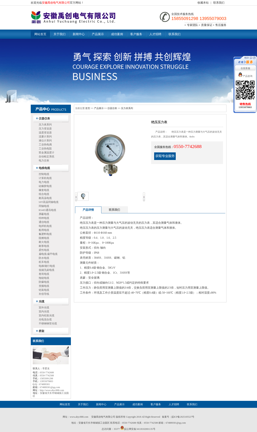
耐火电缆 (44, 241)
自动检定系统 (46, 156)
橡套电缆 (44, 190)
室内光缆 (44, 311)
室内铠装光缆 (46, 315)
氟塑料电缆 (45, 233)
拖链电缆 (44, 277)
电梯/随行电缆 (47, 265)
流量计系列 (45, 136)
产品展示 (98, 34)
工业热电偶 (45, 144)
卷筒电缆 (44, 273)
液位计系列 (45, 140)
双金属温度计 (46, 152)
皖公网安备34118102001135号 (139, 429)
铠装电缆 (44, 289)
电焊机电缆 (45, 225)
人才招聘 (155, 34)
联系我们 (218, 2)
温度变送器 (45, 132)
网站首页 (40, 34)
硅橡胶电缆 (45, 186)
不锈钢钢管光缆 (48, 323)
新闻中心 (79, 34)
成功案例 (117, 34)
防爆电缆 (44, 281)
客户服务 (136, 34)
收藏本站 (203, 2)
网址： (66, 416)
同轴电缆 (44, 206)
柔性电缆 (44, 249)
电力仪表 (44, 160)
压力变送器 (45, 128)
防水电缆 (44, 257)
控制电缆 (44, 174)
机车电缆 (44, 261)
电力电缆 (44, 182)
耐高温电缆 (45, 198)
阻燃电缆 (44, 237)
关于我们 (59, 34)
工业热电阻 (45, 148)
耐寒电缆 (44, 245)
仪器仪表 (44, 118)
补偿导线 (44, 293)
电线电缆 (44, 168)
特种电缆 (44, 217)
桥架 (41, 331)
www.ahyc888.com (79, 416)
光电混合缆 (45, 319)
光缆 (41, 301)
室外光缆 (44, 307)
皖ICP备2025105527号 (183, 416)
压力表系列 (45, 124)
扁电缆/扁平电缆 (48, 253)
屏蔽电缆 (44, 214)
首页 (87, 108)
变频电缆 (44, 285)
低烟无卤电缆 (46, 269)
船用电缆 (44, 229)
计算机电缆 (45, 178)
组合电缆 (44, 194)
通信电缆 (44, 221)
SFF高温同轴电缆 (49, 202)
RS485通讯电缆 (47, 210)
